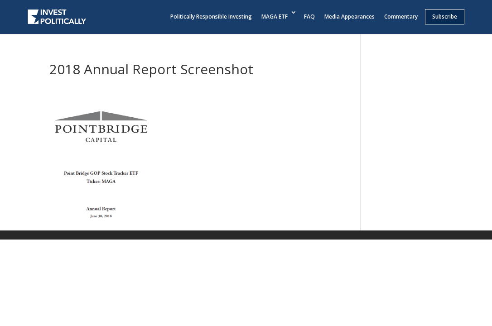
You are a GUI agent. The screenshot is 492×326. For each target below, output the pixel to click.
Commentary (401, 16)
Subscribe (444, 16)
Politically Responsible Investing (211, 16)
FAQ (309, 16)
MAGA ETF (274, 16)
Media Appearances (349, 16)
